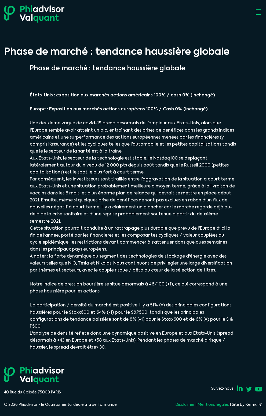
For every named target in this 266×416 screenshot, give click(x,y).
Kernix (253, 404)
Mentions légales (213, 404)
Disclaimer (185, 404)
